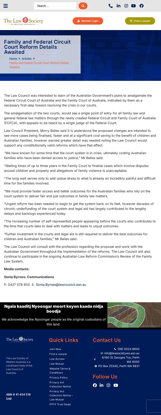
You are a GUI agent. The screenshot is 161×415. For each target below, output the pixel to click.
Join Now (55, 349)
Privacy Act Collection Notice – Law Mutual (61, 395)
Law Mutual (57, 363)
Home (13, 58)
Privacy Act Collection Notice (60, 384)
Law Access (57, 358)
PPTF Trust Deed (60, 404)
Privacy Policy (59, 377)
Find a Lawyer (58, 353)
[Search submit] (83, 5)
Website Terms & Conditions (60, 370)
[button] (5, 6)
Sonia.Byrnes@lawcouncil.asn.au (61, 285)
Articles (27, 58)
